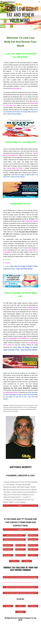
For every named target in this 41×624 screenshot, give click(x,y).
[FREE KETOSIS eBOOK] (20, 555)
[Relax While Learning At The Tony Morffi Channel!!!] (20, 587)
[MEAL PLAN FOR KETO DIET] (14, 535)
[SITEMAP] (27, 561)
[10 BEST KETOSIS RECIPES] (33, 549)
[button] (1, 2)
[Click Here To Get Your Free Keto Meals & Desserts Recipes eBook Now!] (20, 577)
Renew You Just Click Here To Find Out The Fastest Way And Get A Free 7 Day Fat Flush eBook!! (20, 112)
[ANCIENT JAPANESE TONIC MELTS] (14, 540)
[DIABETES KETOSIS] (33, 535)
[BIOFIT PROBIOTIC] (20, 545)
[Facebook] (8, 606)
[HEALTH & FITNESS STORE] (20, 549)
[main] (20, 15)
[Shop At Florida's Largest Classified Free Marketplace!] (20, 593)
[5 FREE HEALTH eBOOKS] (8, 555)
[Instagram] (20, 612)
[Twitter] (20, 606)
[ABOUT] (20, 506)
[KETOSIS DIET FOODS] (8, 545)
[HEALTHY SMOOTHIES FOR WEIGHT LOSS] (33, 539)
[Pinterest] (33, 606)
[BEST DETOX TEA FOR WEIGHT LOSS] (33, 545)
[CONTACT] (20, 529)
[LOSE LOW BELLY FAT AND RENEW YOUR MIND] (8, 549)
